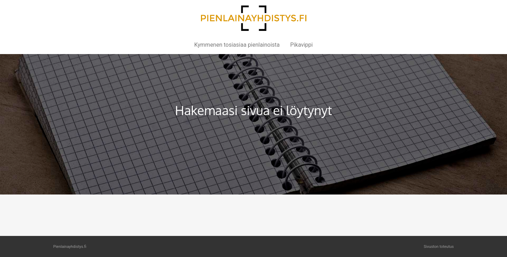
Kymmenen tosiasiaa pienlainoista (237, 44)
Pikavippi (301, 44)
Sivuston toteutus (439, 246)
